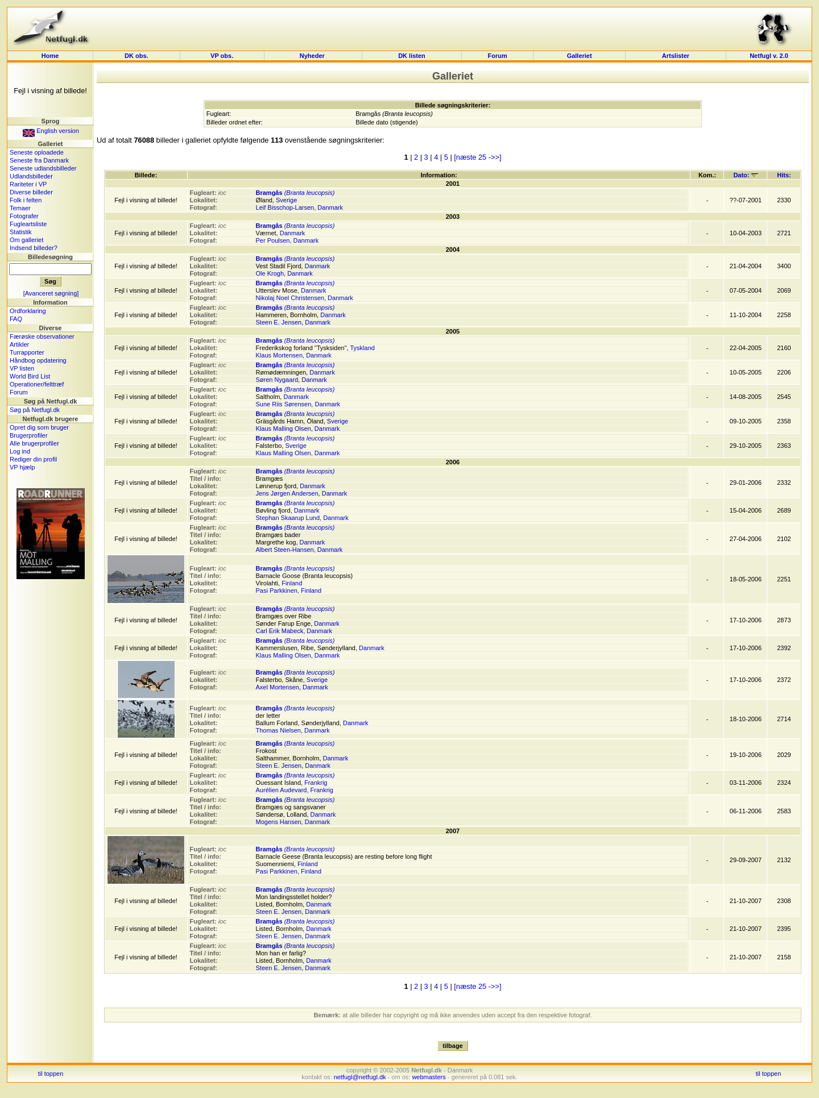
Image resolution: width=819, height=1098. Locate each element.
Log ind (20, 451)
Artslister (675, 55)
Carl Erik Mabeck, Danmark (294, 630)
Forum (497, 55)
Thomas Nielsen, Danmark (293, 730)
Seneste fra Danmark (39, 160)
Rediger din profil (33, 459)
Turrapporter (27, 352)
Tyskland (362, 347)
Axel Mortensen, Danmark (292, 687)
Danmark (292, 233)
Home (50, 55)
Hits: (784, 175)
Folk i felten (26, 200)
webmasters (428, 1077)
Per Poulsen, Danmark (287, 240)
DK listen (411, 55)
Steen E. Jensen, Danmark (293, 322)
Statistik (21, 231)
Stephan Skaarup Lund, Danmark (302, 517)
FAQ (16, 318)
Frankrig (315, 782)
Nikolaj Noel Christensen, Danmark (304, 297)
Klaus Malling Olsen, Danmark (298, 428)
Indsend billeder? (33, 247)
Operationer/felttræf (37, 384)
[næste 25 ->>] (477, 157)
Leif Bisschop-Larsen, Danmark (299, 207)
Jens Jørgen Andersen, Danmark (302, 493)
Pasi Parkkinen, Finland (289, 590)
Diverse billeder (31, 192)
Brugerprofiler (29, 435)
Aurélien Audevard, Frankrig (294, 790)
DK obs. (136, 55)
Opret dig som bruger (39, 427)
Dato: (745, 175)
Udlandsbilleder (31, 176)
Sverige (286, 200)
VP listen (22, 368)
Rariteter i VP (28, 184)
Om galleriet (26, 239)
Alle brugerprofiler (34, 443)
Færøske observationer (42, 336)
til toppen (51, 1073)
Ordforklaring (28, 310)
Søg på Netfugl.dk (35, 409)
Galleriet (579, 55)
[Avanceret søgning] (51, 293)
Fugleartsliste (28, 224)
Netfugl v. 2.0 (769, 55)
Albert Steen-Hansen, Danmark (299, 549)
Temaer (20, 208)
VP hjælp (22, 467)
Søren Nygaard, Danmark (291, 379)
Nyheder (313, 55)
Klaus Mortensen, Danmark (294, 355)
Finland (292, 583)
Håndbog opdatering (38, 360)
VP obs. (221, 55)
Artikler (19, 344)
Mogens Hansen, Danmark (293, 821)
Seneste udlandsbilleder (43, 168)
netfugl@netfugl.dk (360, 1077)
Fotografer (24, 216)
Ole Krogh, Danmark (284, 273)
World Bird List (30, 376)
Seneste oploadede (37, 152)
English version (51, 130)
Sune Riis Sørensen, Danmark (298, 404)
